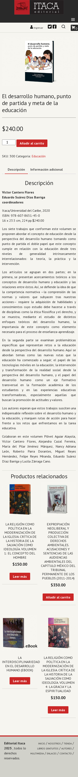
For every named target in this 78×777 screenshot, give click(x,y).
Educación (39, 156)
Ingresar (37, 27)
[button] (73, 20)
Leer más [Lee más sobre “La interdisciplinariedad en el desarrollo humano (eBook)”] (20, 681)
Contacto (65, 753)
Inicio (41, 743)
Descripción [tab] (16, 169)
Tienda (68, 743)
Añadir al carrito (32, 143)
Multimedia (37, 753)
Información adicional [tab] (46, 169)
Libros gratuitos (47, 748)
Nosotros (54, 743)
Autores (66, 748)
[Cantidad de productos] (9, 142)
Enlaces (52, 753)
